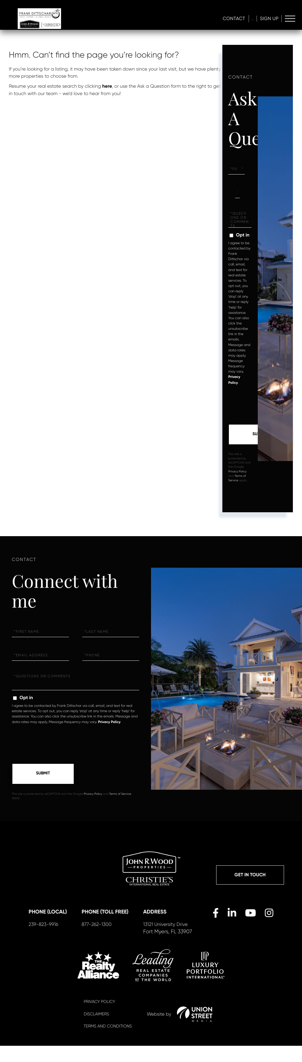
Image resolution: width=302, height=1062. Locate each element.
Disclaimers (96, 1030)
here (107, 86)
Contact (218, 19)
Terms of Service (120, 795)
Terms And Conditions (108, 1042)
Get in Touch (250, 877)
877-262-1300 (105, 940)
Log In (244, 19)
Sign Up (267, 19)
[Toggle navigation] (289, 20)
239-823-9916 (52, 940)
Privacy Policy (237, 472)
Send (259, 435)
